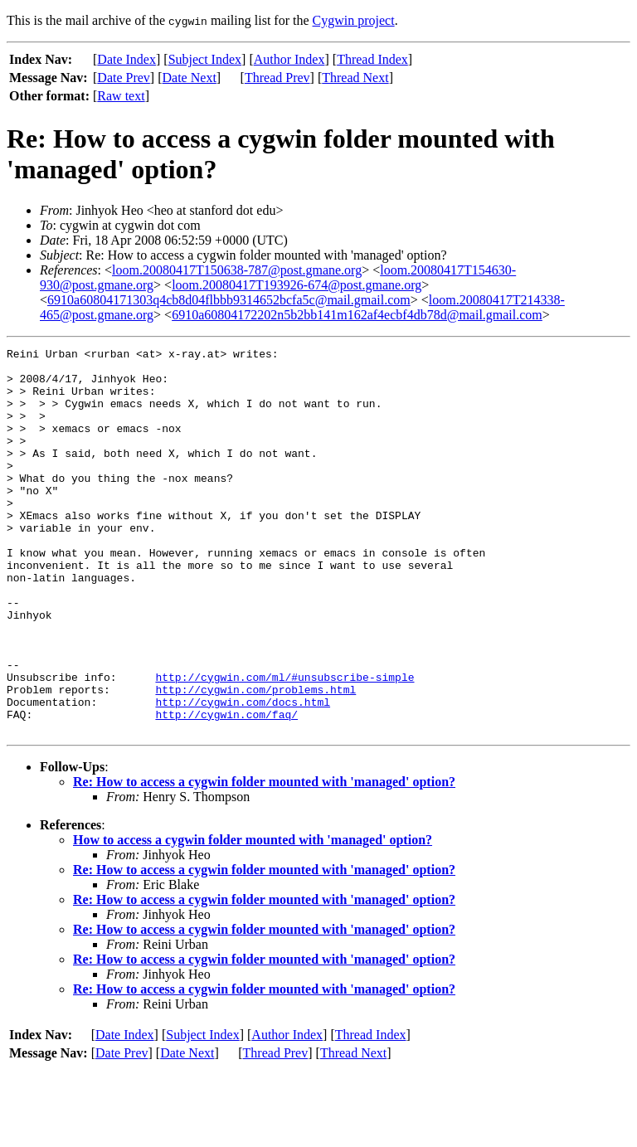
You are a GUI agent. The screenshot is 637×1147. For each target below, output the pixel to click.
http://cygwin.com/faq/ (226, 788)
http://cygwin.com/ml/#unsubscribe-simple (284, 743)
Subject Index (204, 59)
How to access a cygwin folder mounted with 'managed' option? (252, 917)
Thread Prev (277, 77)
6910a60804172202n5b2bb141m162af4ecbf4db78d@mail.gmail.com (357, 315)
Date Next (189, 77)
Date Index (126, 59)
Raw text (120, 96)
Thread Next (355, 77)
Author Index (289, 59)
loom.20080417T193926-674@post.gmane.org (296, 285)
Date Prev (123, 77)
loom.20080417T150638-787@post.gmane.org (237, 270)
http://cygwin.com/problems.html (255, 758)
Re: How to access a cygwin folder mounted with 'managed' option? (264, 859)
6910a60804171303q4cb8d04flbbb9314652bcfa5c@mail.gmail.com (229, 300)
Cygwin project (354, 20)
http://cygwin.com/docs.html (242, 773)
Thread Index (372, 59)
